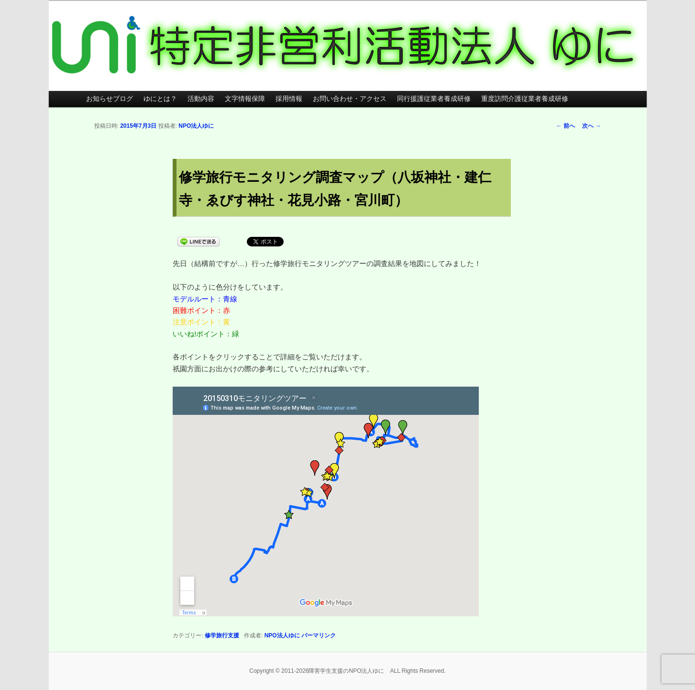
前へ (565, 125)
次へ (591, 125)
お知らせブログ (109, 98)
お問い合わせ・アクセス (349, 98)
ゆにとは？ (160, 98)
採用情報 (289, 98)
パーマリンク (318, 635)
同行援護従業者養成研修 (434, 98)
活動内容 (201, 98)
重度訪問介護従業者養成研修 (524, 98)
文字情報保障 (245, 98)
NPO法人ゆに (196, 125)
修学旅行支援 (222, 635)
